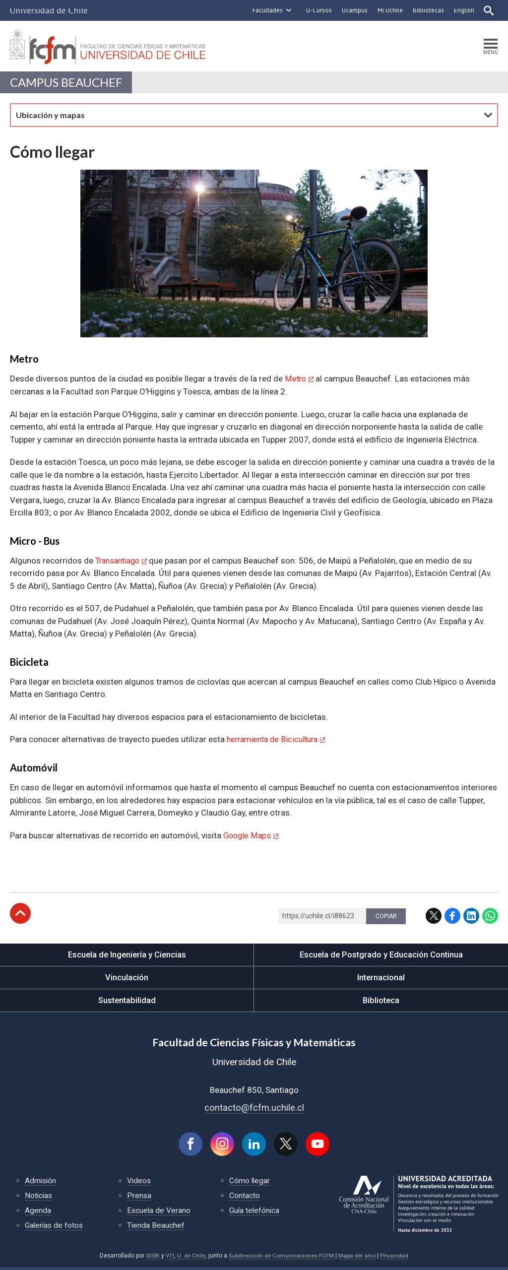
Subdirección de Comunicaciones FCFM (281, 1258)
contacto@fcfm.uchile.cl (254, 1109)
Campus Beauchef (68, 84)
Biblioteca (381, 1002)
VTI (167, 1258)
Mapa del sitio (359, 1258)
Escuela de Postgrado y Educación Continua (381, 956)
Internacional (381, 979)
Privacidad (396, 1258)
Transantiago (119, 563)
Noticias (39, 1198)
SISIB (150, 1258)
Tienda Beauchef (156, 1228)
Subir (20, 914)
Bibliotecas (427, 10)
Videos (139, 1183)
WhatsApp (490, 917)
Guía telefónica (255, 1213)
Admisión (41, 1183)
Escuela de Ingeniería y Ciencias (127, 956)
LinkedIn (471, 917)
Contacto (244, 1198)
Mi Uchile (389, 10)
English (463, 10)
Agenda (38, 1213)
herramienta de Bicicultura (275, 741)
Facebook (452, 917)
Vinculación (126, 979)
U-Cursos (318, 10)
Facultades (267, 10)
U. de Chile (189, 1258)
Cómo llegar (250, 1183)
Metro (296, 381)
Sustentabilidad (127, 1002)
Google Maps (248, 837)
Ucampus (354, 10)
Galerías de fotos (55, 1228)
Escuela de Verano (159, 1213)
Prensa (139, 1198)
